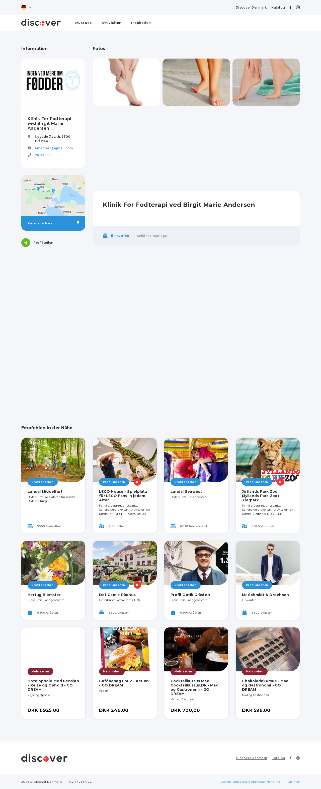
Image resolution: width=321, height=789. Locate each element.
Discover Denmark (251, 7)
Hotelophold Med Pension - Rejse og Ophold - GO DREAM (53, 685)
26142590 (43, 155)
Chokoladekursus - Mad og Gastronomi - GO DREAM (265, 685)
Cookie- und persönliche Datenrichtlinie (250, 781)
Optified (293, 781)
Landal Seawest (186, 491)
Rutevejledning (53, 223)
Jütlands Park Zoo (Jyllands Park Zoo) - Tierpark (261, 495)
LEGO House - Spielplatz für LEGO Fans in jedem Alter (123, 495)
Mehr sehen (40, 671)
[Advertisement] (53, 330)
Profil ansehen (43, 482)
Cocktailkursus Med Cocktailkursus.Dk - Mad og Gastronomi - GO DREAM (194, 687)
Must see (83, 23)
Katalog (278, 7)
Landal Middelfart (45, 491)
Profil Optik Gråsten (190, 595)
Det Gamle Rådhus (117, 595)
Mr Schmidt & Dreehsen (265, 595)
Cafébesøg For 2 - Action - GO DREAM (124, 683)
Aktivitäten (111, 23)
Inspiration (141, 23)
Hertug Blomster (44, 595)
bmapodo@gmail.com (54, 148)
